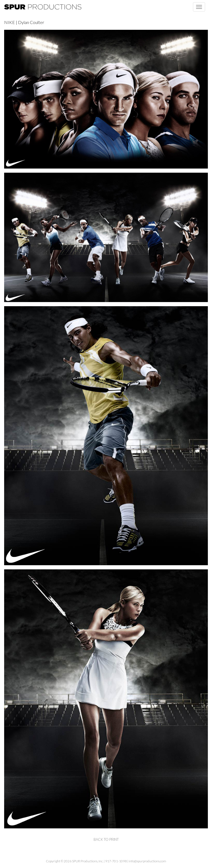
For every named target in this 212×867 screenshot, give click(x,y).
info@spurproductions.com (147, 861)
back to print (106, 839)
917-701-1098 (116, 861)
